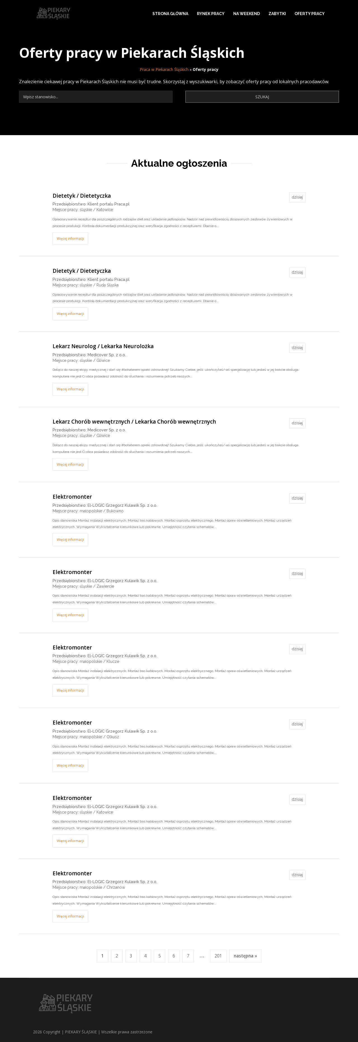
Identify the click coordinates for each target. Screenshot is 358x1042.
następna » (245, 956)
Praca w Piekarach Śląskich (164, 69)
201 (218, 956)
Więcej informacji (70, 238)
